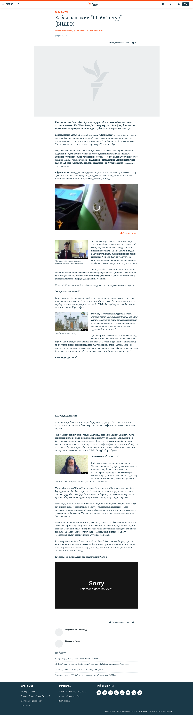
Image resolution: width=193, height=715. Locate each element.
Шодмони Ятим (96, 31)
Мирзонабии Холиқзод (65, 31)
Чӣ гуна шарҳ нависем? (31, 701)
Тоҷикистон (61, 12)
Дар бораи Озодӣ (28, 692)
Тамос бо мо (26, 706)
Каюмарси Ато (82, 31)
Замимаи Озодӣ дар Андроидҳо (73, 692)
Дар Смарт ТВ (64, 701)
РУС (164, 4)
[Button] (119, 42)
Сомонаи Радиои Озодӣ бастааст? (35, 696)
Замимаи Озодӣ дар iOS (69, 696)
